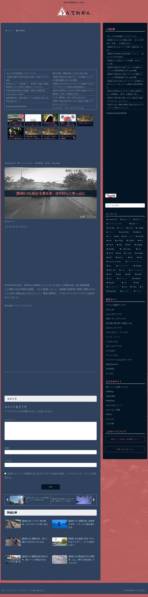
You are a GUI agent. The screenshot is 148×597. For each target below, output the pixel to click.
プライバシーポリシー (20, 593)
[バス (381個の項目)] (109, 236)
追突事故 (56, 163)
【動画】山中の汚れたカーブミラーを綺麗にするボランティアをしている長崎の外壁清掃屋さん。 (125, 84)
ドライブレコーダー (25, 163)
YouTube (91, 217)
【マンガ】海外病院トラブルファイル (21, 73)
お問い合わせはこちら (125, 449)
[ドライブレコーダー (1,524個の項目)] (116, 224)
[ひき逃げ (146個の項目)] (128, 253)
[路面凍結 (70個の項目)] (112, 283)
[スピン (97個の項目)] (122, 270)
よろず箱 (110, 423)
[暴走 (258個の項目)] (141, 241)
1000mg (109, 391)
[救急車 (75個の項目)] (139, 274)
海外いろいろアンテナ (116, 319)
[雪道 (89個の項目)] (110, 274)
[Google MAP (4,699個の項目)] (112, 219)
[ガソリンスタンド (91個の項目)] (136, 270)
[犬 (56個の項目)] (142, 287)
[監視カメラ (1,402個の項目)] (136, 224)
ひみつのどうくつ (114, 405)
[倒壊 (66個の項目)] (139, 283)
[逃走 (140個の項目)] (131, 257)
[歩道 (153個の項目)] (140, 249)
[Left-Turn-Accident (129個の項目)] (114, 262)
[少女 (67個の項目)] (126, 283)
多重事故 (39, 163)
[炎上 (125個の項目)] (110, 266)
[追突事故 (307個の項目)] (140, 236)
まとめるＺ (111, 351)
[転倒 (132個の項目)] (140, 257)
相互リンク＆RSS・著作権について (125, 439)
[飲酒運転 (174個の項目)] (139, 245)
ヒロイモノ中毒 (113, 410)
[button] (142, 205)
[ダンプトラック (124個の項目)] (123, 266)
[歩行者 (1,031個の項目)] (129, 228)
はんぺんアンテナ (114, 346)
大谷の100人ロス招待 (14, 94)
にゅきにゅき (112, 341)
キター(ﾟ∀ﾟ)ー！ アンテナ (117, 332)
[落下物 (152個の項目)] (110, 253)
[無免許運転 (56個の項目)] (112, 291)
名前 (7, 451)
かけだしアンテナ (114, 328)
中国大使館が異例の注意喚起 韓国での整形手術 (25, 91)
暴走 (47, 163)
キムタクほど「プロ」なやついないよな (68, 108)
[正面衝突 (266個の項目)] (130, 241)
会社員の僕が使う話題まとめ (119, 323)
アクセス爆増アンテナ (116, 305)
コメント (10, 420)
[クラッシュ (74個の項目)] (123, 279)
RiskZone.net (112, 364)
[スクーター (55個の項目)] (125, 291)
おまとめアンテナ (114, 314)
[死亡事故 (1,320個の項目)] (110, 228)
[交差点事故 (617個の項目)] (125, 232)
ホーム (6, 593)
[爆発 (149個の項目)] (119, 253)
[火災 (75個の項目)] (110, 279)
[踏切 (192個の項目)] (129, 245)
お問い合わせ (37, 593)
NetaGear (110, 401)
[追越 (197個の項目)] (120, 245)
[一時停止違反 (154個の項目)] (126, 249)
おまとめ (110, 309)
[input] (125, 205)
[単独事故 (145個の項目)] (139, 253)
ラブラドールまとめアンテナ (119, 360)
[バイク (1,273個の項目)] (120, 228)
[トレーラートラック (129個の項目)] (135, 262)
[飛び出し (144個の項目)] (120, 257)
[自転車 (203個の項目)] (110, 245)
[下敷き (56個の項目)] (133, 287)
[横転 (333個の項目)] (116, 236)
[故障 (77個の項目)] (129, 274)
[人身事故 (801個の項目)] (140, 228)
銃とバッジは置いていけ (117, 387)
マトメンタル (112, 355)
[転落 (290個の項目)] (109, 241)
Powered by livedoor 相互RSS (16, 106)
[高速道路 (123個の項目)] (138, 266)
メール (8, 464)
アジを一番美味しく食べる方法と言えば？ (69, 97)
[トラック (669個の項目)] (111, 232)
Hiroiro (109, 414)
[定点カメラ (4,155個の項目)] (125, 219)
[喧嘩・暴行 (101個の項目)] (111, 270)
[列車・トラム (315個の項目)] (127, 236)
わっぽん (110, 373)
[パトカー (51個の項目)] (139, 291)
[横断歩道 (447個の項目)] (138, 232)
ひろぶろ (110, 419)
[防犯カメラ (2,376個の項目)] (138, 219)
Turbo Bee (110, 396)
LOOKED (110, 369)
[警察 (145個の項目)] (109, 257)
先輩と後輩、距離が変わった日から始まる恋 (69, 73)
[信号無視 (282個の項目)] (119, 241)
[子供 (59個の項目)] (125, 287)
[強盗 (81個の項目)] (119, 274)
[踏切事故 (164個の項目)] (111, 249)
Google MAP (10, 163)
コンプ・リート (113, 337)
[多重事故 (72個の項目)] (138, 279)
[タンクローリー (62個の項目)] (113, 287)
